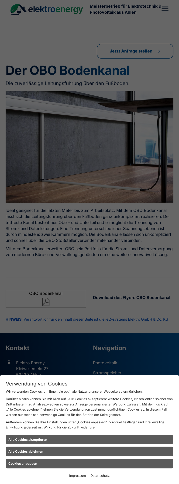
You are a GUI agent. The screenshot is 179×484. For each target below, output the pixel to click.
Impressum (77, 475)
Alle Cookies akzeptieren (27, 439)
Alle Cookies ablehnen (25, 451)
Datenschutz (100, 475)
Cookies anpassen (22, 463)
